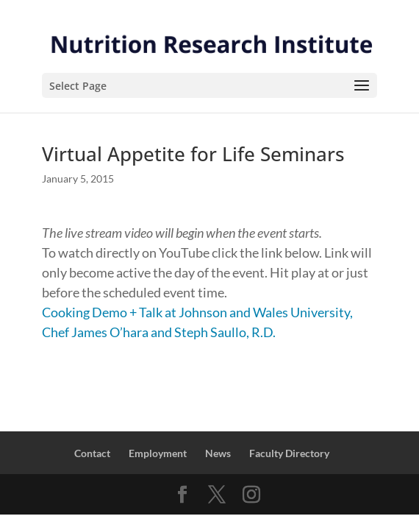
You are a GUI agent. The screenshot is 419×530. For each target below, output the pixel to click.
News (218, 453)
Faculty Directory (289, 453)
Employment (158, 453)
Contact (92, 453)
